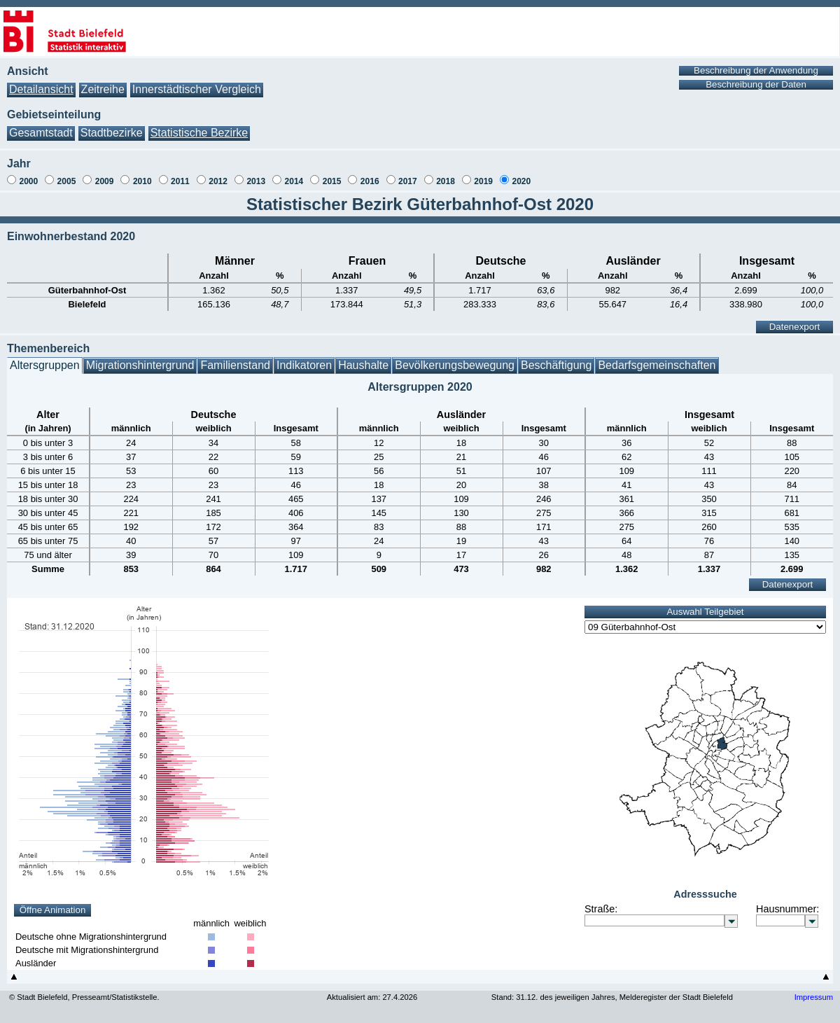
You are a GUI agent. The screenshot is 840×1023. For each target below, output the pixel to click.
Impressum (813, 997)
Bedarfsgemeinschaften (656, 365)
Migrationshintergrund (140, 365)
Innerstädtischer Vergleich (196, 89)
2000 (28, 181)
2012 (218, 181)
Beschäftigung (556, 365)
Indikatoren (304, 365)
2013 (255, 181)
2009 (104, 181)
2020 (521, 181)
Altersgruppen (45, 365)
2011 (180, 181)
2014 (294, 181)
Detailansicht (41, 89)
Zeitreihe (103, 89)
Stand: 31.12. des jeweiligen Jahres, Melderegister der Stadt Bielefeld (612, 997)
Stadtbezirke (111, 133)
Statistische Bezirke (199, 133)
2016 (369, 181)
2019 (483, 181)
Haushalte (363, 365)
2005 (66, 181)
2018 (445, 181)
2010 (142, 181)
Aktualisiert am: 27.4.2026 (372, 997)
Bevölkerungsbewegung (454, 365)
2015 (332, 181)
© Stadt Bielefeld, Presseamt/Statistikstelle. (84, 997)
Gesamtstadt (41, 133)
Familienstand (235, 365)
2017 (407, 181)
